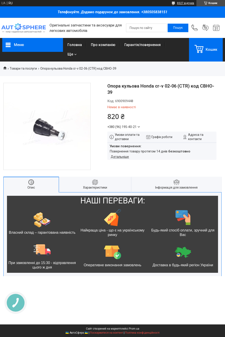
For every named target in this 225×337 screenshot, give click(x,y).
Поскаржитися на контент (106, 332)
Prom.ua (134, 328)
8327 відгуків (185, 3)
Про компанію (103, 45)
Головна (75, 45)
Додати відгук (205, 27)
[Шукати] (178, 28)
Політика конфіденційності (142, 332)
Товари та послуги (23, 68)
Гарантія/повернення (142, 45)
